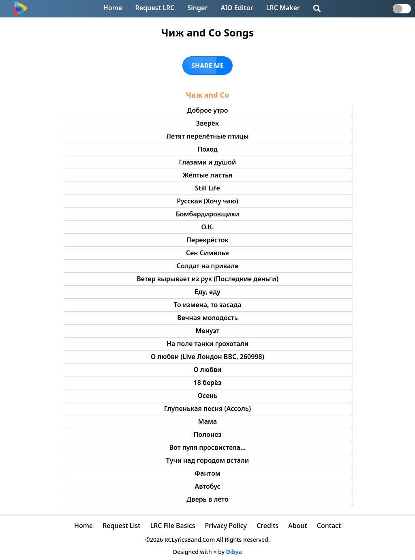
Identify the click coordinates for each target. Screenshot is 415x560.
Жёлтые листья (208, 175)
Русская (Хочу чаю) (207, 201)
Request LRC (155, 7)
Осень (208, 395)
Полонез (208, 434)
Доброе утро (207, 110)
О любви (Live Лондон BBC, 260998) (207, 356)
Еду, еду (207, 291)
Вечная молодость (207, 317)
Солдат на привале (208, 265)
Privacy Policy (226, 525)
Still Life (207, 188)
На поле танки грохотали (207, 343)
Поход (207, 149)
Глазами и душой (207, 162)
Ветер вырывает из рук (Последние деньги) (207, 278)
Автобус (207, 486)
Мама (207, 421)
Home (112, 7)
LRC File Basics (172, 525)
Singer (198, 7)
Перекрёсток (207, 239)
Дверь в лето (207, 499)
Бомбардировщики (208, 213)
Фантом (207, 473)
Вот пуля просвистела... (207, 447)
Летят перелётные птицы (207, 136)
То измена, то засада (207, 304)
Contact (329, 525)
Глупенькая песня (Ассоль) (207, 408)
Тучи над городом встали (207, 460)
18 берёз (208, 382)
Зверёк (207, 123)
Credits (267, 525)
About (297, 525)
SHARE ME (207, 65)
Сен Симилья (207, 252)
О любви (207, 369)
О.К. (207, 226)
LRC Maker (283, 7)
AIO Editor (236, 7)
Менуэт (208, 330)
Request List (121, 525)
